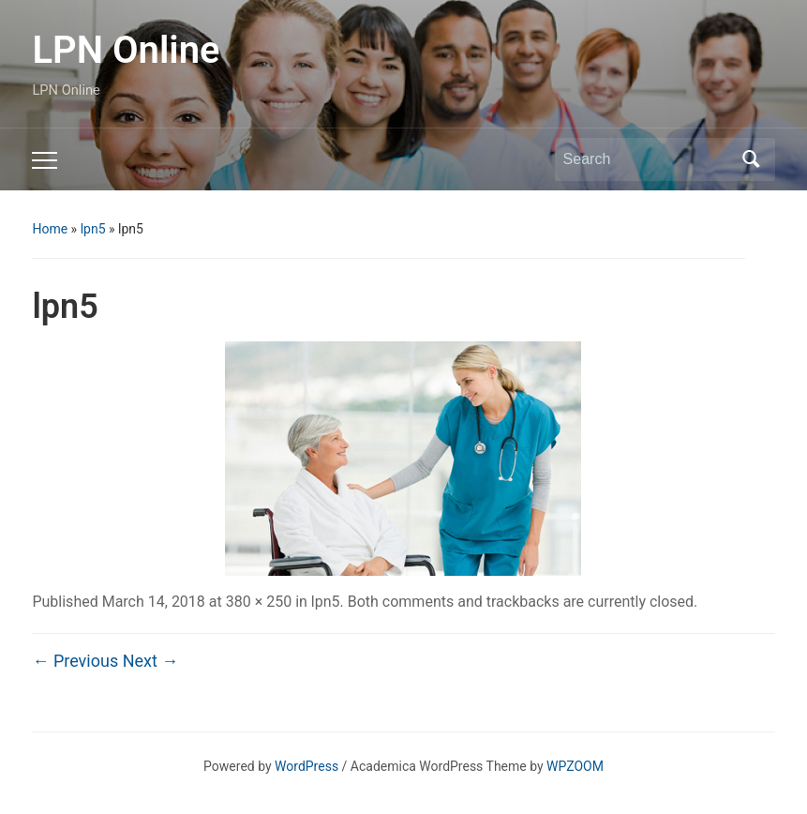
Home (49, 228)
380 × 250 (258, 601)
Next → (151, 661)
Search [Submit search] (752, 159)
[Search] (647, 159)
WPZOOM (575, 766)
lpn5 (93, 228)
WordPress (306, 766)
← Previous (75, 661)
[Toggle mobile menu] (44, 160)
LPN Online (125, 50)
